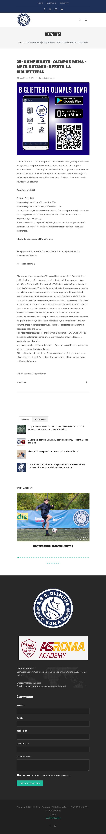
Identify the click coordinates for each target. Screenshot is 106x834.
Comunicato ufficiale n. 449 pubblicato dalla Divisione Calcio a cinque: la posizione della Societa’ (56, 466)
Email (20, 718)
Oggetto (23, 743)
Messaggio (24, 756)
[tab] (25, 419)
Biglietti (64, 3)
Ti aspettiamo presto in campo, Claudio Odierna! (53, 451)
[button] (18, 557)
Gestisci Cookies (53, 818)
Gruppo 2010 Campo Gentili (53, 546)
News (21, 42)
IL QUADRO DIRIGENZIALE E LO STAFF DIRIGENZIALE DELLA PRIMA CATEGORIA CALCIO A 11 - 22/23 (56, 428)
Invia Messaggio (30, 783)
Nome (20, 705)
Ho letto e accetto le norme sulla (45, 775)
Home (40, 3)
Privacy (53, 814)
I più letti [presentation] (25, 419)
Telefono (22, 731)
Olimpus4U (51, 3)
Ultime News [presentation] (40, 419)
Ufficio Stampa (47, 78)
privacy (66, 775)
